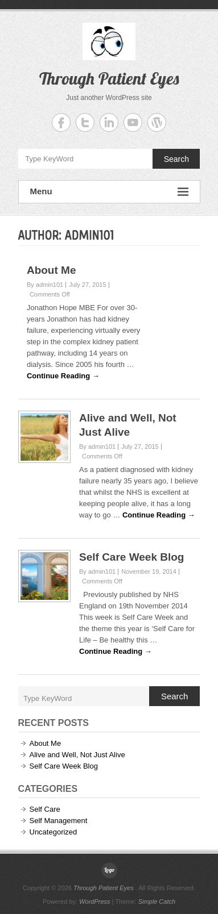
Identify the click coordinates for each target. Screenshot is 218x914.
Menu (109, 191)
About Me (51, 270)
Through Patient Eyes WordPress (156, 122)
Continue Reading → (63, 376)
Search (176, 159)
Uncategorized (53, 832)
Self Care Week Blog (131, 557)
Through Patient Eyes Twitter (85, 122)
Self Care (45, 809)
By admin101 (45, 284)
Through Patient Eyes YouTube (133, 122)
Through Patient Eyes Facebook (61, 122)
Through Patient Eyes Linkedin (109, 122)
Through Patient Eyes (109, 78)
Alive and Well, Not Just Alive (77, 754)
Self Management (59, 820)
